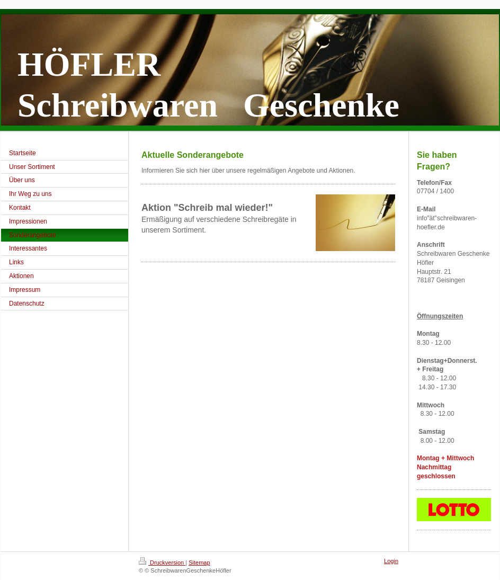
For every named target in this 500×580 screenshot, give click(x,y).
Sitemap (199, 562)
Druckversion (162, 562)
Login (391, 561)
